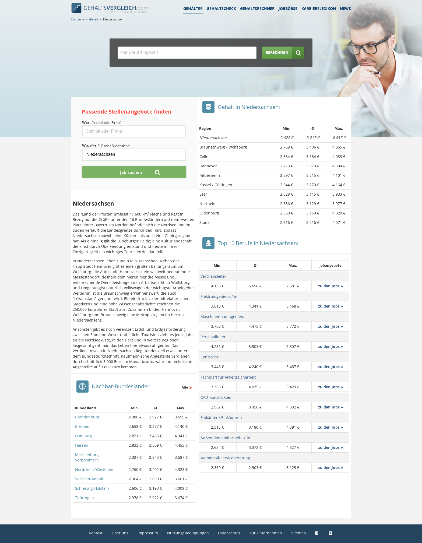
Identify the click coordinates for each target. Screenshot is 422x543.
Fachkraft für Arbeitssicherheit (228, 377)
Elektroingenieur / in (219, 296)
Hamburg (83, 435)
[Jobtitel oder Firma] (134, 131)
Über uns (120, 532)
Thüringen (84, 497)
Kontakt (96, 532)
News (345, 8)
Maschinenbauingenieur (223, 316)
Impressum (148, 532)
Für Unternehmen (266, 532)
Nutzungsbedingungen (188, 532)
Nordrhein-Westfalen (94, 469)
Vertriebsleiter (213, 276)
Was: (101, 122)
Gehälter (193, 8)
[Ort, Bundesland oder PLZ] (134, 155)
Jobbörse (288, 8)
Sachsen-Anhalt (89, 478)
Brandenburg (87, 416)
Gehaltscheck (221, 8)
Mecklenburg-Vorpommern (87, 457)
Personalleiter (213, 336)
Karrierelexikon (318, 8)
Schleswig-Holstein (92, 488)
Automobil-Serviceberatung (225, 457)
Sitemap (298, 532)
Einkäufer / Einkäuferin (221, 417)
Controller (210, 356)
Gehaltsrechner (257, 8)
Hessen (81, 445)
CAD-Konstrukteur (217, 397)
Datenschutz (229, 532)
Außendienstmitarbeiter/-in (225, 437)
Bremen (82, 426)
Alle (185, 387)
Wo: (106, 145)
